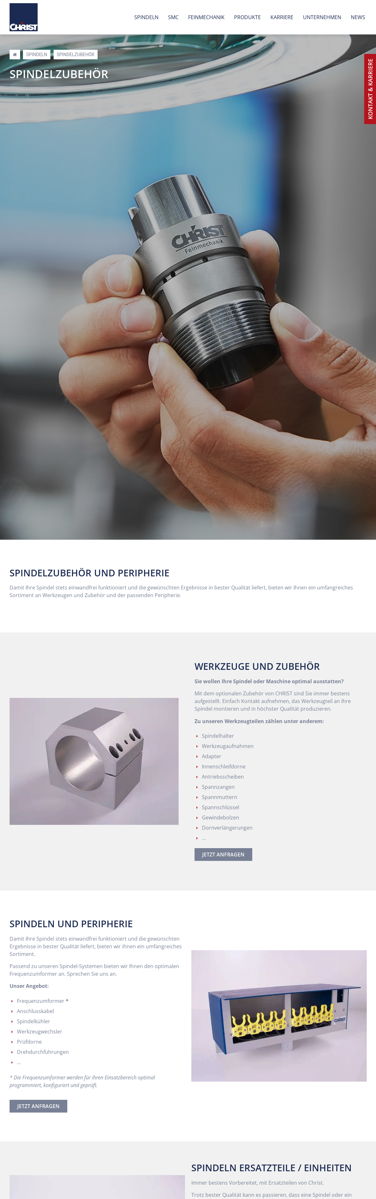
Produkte (247, 17)
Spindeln (146, 17)
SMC (173, 17)
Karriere (281, 17)
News (358, 17)
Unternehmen (322, 17)
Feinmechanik (206, 17)
